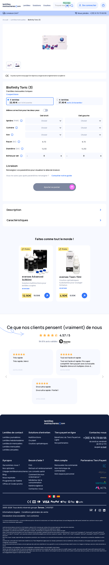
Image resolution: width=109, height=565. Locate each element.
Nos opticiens (8, 468)
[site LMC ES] (58, 496)
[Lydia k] (102, 472)
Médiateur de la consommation (35, 481)
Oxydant (32, 440)
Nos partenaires (61, 443)
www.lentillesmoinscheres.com (57, 537)
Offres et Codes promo (13, 484)
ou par (100, 447)
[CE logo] (28, 501)
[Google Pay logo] (71, 501)
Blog (4, 474)
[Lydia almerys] (100, 483)
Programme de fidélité (12, 480)
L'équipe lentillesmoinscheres (15, 471)
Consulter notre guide (61, 175)
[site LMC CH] (49, 496)
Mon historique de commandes (62, 469)
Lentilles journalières (11, 437)
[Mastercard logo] (38, 501)
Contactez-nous (36, 488)
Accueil (6, 20)
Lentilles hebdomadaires (13, 440)
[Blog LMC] (91, 510)
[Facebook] (95, 510)
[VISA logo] (45, 501)
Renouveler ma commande (66, 465)
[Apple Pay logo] (62, 501)
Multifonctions (35, 437)
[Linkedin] (104, 510)
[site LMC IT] (53, 496)
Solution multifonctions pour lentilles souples (34, 284)
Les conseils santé (37, 471)
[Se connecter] (87, 5)
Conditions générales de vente (34, 512)
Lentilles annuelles (10, 449)
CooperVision (12, 94)
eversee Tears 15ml (70, 276)
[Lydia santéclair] (103, 477)
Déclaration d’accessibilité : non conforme (21, 516)
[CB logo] (33, 501)
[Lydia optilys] (104, 466)
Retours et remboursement (40, 468)
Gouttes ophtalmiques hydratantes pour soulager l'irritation (70, 282)
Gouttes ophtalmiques (38, 443)
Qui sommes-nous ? (11, 465)
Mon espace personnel (64, 474)
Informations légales (11, 512)
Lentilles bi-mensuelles (12, 443)
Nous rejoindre (9, 477)
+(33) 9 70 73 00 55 (94, 438)
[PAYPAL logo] (54, 501)
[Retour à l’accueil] (12, 5)
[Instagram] (99, 510)
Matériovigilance (36, 485)
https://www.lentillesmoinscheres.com (13, 532)
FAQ (30, 465)
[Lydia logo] (79, 501)
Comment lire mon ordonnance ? (36, 475)
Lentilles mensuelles (18, 20)
